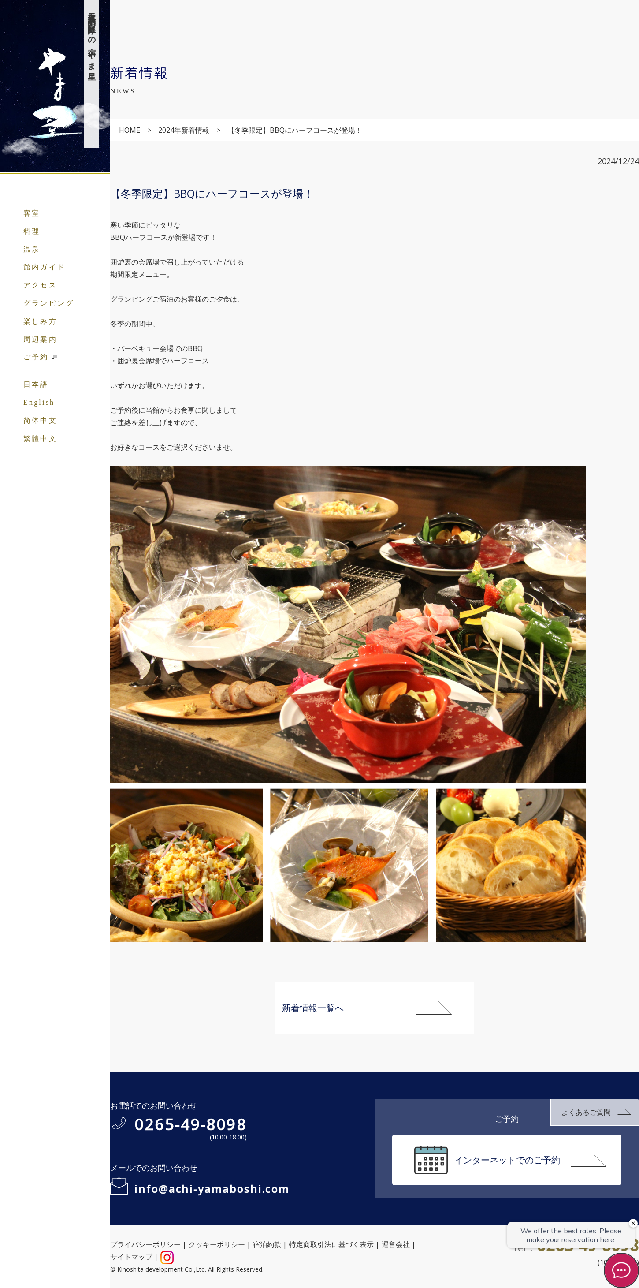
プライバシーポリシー (145, 1244)
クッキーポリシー (217, 1244)
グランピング (48, 303)
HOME (129, 130)
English (39, 402)
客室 (31, 213)
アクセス (40, 285)
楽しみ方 (40, 321)
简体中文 (40, 420)
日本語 (36, 384)
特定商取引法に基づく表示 (331, 1244)
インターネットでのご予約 (507, 1160)
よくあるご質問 (586, 1112)
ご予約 (36, 357)
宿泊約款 (267, 1244)
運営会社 (396, 1244)
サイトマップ (131, 1257)
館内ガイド (44, 267)
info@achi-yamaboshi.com (212, 1188)
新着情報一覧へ (313, 1008)
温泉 (31, 249)
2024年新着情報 (183, 130)
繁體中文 (40, 438)
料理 (31, 231)
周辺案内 (40, 339)
